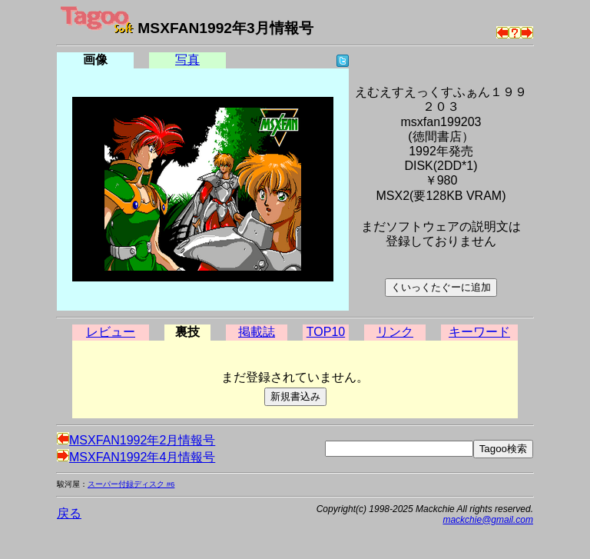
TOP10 (326, 331)
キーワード (479, 331)
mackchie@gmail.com (487, 519)
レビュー (110, 331)
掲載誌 (256, 331)
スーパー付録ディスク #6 (131, 484)
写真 (187, 59)
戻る (69, 513)
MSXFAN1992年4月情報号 (136, 457)
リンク (394, 331)
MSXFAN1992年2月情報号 (136, 440)
